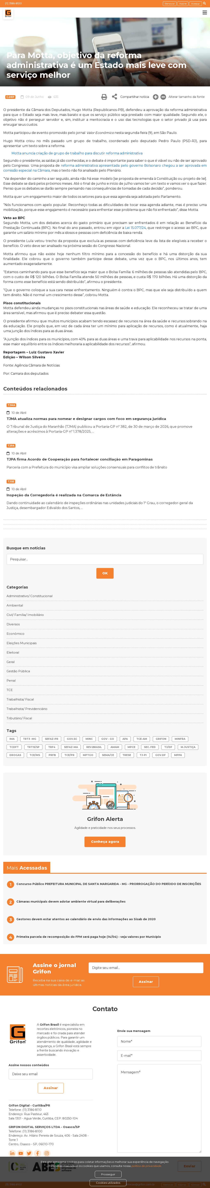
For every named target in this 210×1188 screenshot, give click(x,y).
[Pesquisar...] (105, 559)
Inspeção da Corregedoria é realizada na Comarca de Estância (67, 495)
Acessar (195, 3)
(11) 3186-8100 (13, 3)
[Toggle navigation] (202, 12)
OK (105, 573)
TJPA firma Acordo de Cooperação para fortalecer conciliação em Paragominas (84, 459)
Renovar (170, 3)
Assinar (146, 982)
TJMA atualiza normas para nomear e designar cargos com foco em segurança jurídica (91, 418)
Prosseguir (108, 1174)
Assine (183, 3)
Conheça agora (105, 842)
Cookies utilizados (108, 1182)
